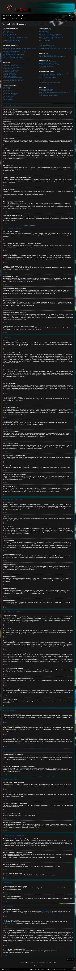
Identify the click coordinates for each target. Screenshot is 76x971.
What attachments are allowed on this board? (49, 82)
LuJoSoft (54, 962)
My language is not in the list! (10, 53)
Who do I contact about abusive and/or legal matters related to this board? (54, 93)
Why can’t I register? (8, 32)
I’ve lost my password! (8, 38)
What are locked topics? (8, 97)
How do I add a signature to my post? (12, 67)
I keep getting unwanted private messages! (49, 46)
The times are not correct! (9, 50)
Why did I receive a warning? (10, 76)
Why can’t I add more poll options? (11, 70)
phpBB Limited (46, 911)
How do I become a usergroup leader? (48, 35)
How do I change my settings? (10, 46)
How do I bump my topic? (9, 82)
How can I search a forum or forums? (47, 61)
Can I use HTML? (7, 88)
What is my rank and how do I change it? (12, 57)
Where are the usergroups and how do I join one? (50, 34)
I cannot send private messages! (46, 45)
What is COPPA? (7, 31)
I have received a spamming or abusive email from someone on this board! (55, 49)
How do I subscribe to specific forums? (48, 75)
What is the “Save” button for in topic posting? (14, 79)
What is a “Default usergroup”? (46, 38)
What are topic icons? (8, 99)
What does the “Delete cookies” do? (11, 41)
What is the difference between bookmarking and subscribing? (53, 73)
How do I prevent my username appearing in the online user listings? (19, 48)
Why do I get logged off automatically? (12, 40)
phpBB (24, 281)
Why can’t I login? (7, 35)
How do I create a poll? (8, 68)
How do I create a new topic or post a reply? (13, 64)
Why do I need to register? (9, 29)
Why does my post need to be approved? (13, 80)
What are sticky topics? (8, 96)
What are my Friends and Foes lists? (47, 55)
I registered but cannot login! (10, 34)
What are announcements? (9, 94)
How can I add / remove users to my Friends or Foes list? (52, 56)
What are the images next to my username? (13, 54)
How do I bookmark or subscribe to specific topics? (51, 74)
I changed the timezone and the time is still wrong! (15, 51)
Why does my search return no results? (48, 63)
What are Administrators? (45, 29)
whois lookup (40, 934)
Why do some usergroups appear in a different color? (51, 37)
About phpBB (47, 913)
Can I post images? (7, 91)
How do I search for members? (46, 66)
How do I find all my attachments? (47, 84)
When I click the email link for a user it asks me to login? (16, 59)
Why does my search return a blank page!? (49, 64)
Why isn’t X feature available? (46, 90)
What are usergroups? (44, 32)
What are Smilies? (7, 90)
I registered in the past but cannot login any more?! (15, 37)
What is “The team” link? (44, 40)
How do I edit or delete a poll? (10, 71)
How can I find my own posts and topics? (48, 67)
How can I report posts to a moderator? (12, 77)
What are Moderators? (44, 31)
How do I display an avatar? (9, 56)
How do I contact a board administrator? (48, 95)
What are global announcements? (11, 93)
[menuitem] (13, 16)
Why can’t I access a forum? (9, 73)
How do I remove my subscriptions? (47, 77)
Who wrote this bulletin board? (46, 89)
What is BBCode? (7, 87)
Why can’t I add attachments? (10, 74)
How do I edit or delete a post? (10, 65)
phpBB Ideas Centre (8, 923)
